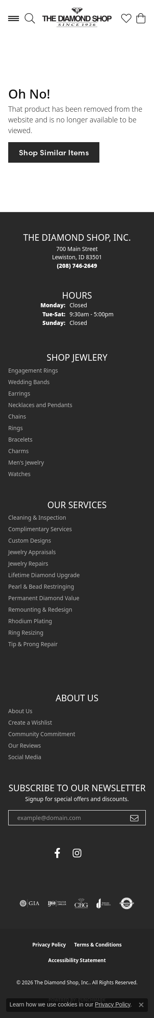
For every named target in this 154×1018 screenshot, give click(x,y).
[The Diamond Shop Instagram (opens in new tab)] (97, 853)
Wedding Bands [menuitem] (29, 382)
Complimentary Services (40, 529)
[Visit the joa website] (104, 903)
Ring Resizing (26, 632)
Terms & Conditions (98, 944)
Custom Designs (29, 540)
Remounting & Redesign (40, 609)
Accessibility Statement (77, 960)
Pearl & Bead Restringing (41, 586)
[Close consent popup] (141, 1004)
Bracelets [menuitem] (20, 439)
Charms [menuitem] (18, 451)
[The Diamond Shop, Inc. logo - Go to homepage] (77, 18)
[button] (30, 18)
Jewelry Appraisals (32, 552)
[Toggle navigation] (13, 18)
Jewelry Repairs (28, 563)
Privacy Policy (49, 944)
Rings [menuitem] (15, 428)
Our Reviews (24, 745)
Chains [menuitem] (17, 416)
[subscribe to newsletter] (134, 818)
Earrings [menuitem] (19, 393)
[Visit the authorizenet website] (126, 903)
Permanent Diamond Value (43, 598)
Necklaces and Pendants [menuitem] (40, 405)
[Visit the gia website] (29, 903)
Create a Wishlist (30, 722)
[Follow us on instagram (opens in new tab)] (77, 853)
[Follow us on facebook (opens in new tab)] (57, 853)
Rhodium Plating (30, 621)
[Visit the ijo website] (57, 903)
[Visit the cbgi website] (81, 903)
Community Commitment (41, 734)
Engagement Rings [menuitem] (33, 370)
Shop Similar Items (54, 152)
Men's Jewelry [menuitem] (26, 462)
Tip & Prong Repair (32, 644)
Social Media (24, 757)
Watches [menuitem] (19, 474)
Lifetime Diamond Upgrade (44, 575)
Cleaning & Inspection (37, 517)
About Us (20, 711)
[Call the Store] (77, 265)
